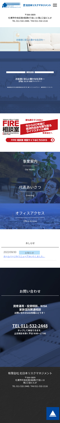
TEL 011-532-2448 (30, 325)
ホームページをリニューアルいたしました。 (24, 256)
